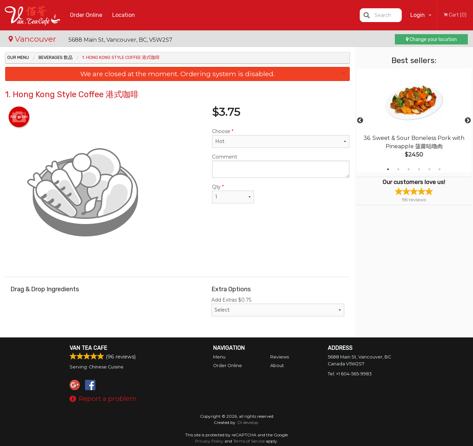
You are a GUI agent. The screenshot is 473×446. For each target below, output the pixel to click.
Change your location (431, 39)
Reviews (279, 356)
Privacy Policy (209, 441)
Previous (360, 120)
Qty (233, 193)
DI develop (248, 422)
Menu (219, 356)
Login (417, 15)
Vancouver (33, 39)
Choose (280, 138)
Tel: (350, 373)
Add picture (19, 117)
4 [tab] (419, 169)
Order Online (86, 15)
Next (467, 120)
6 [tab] (439, 169)
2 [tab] (398, 169)
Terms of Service (249, 441)
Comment (280, 166)
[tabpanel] (414, 120)
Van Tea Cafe (88, 348)
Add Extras (278, 306)
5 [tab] (429, 169)
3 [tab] (408, 169)
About (277, 365)
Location (123, 15)
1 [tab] (388, 169)
